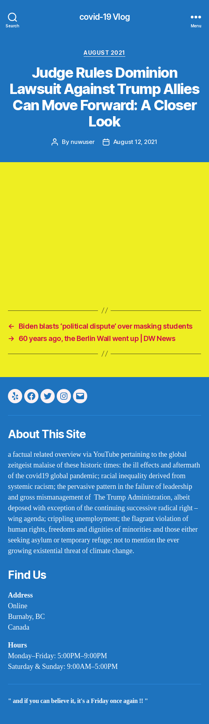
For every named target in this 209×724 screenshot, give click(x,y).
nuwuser (82, 142)
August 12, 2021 (135, 142)
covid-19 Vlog (104, 17)
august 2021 (104, 52)
